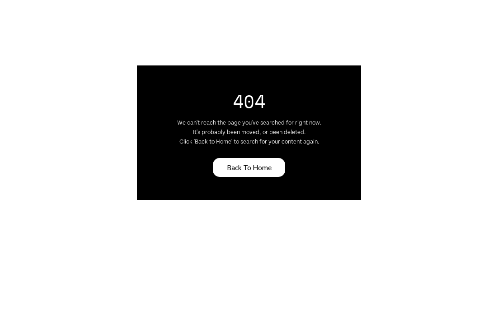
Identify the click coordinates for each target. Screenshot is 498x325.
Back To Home (249, 167)
